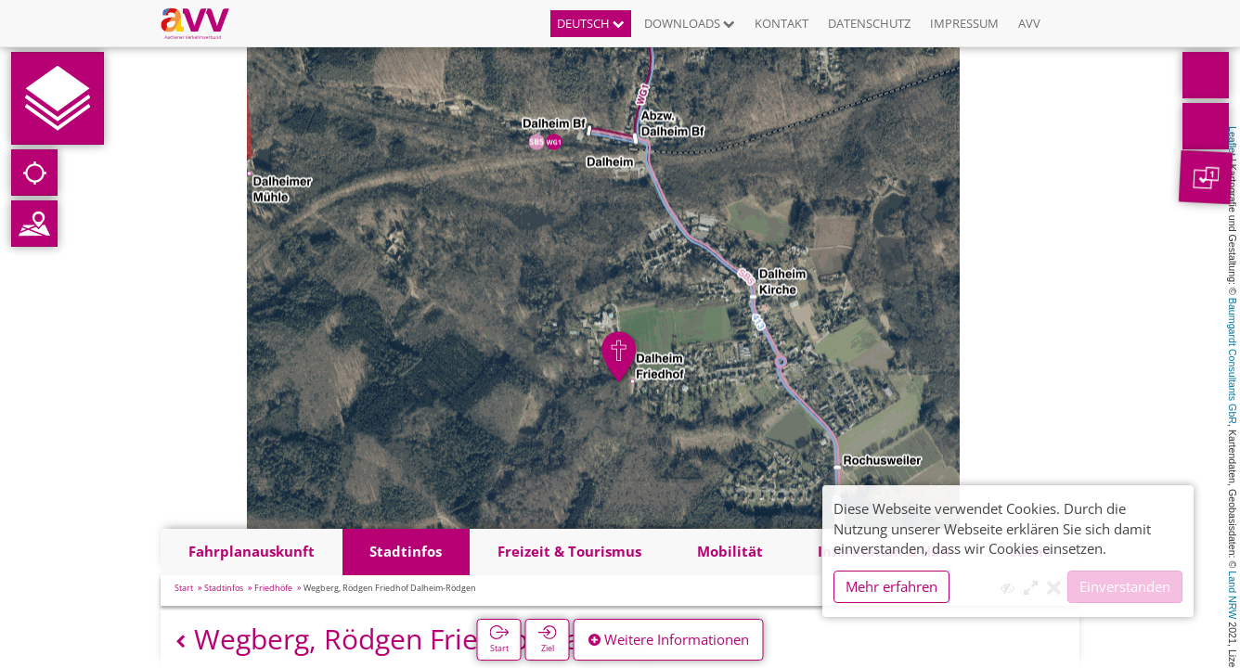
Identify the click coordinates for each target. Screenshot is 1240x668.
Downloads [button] (689, 23)
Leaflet (1232, 141)
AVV (1029, 23)
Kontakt (781, 23)
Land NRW (1232, 595)
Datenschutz (869, 23)
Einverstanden (1124, 586)
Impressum (964, 23)
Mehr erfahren (891, 586)
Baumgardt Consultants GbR (1232, 361)
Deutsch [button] (591, 23)
